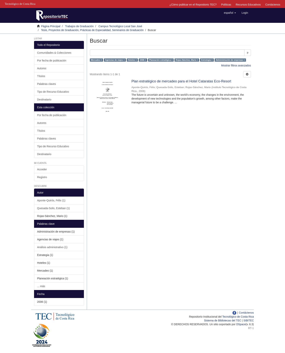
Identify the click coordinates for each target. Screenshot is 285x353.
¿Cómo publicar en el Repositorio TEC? (193, 4)
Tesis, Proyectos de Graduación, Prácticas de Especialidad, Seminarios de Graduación (92, 30)
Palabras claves (46, 83)
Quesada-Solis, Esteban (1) (53, 208)
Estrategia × (207, 60)
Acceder (42, 169)
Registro (42, 177)
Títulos (41, 76)
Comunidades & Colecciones (54, 52)
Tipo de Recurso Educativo (53, 91)
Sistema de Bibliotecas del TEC (222, 320)
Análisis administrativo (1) (52, 247)
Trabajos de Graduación (79, 26)
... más (41, 286)
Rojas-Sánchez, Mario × (187, 60)
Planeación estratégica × (161, 60)
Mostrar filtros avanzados (236, 65)
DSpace (241, 324)
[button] (230, 13)
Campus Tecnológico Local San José (120, 26)
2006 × (143, 60)
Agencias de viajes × (115, 60)
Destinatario (44, 99)
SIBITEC (249, 320)
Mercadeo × (96, 60)
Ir (247, 52)
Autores (41, 68)
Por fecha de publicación (51, 60)
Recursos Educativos (248, 4)
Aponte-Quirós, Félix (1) (51, 200)
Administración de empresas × (230, 60)
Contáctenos (272, 4)
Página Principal (50, 26)
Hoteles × (132, 60)
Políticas (226, 4)
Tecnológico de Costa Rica (238, 316)
